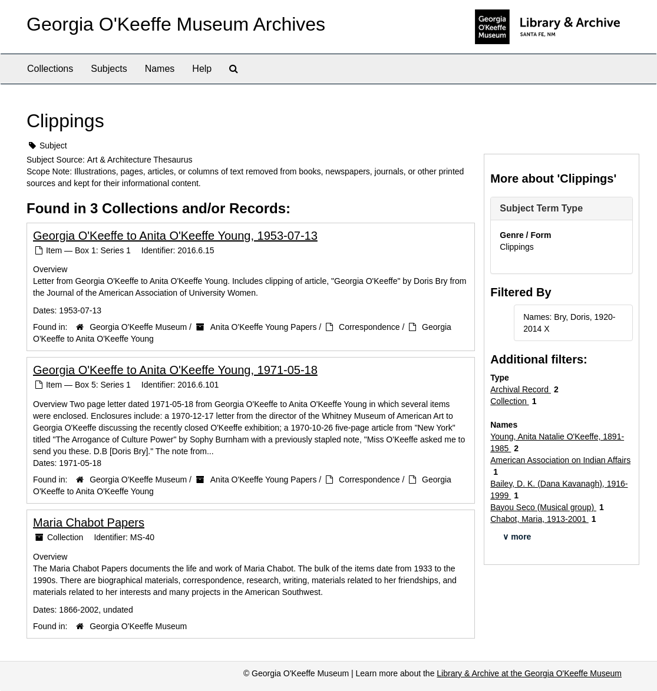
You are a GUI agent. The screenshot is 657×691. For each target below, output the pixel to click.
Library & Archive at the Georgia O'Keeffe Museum (529, 673)
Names (160, 69)
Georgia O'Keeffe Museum (138, 327)
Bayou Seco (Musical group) (543, 507)
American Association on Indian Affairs (560, 460)
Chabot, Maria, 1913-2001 (539, 519)
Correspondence (369, 327)
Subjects (109, 69)
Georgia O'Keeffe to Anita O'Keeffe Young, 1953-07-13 (175, 235)
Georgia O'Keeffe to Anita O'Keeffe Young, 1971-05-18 (175, 369)
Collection (509, 401)
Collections (50, 69)
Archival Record (520, 389)
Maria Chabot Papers (88, 522)
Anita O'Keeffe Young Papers (263, 327)
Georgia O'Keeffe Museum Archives (176, 24)
